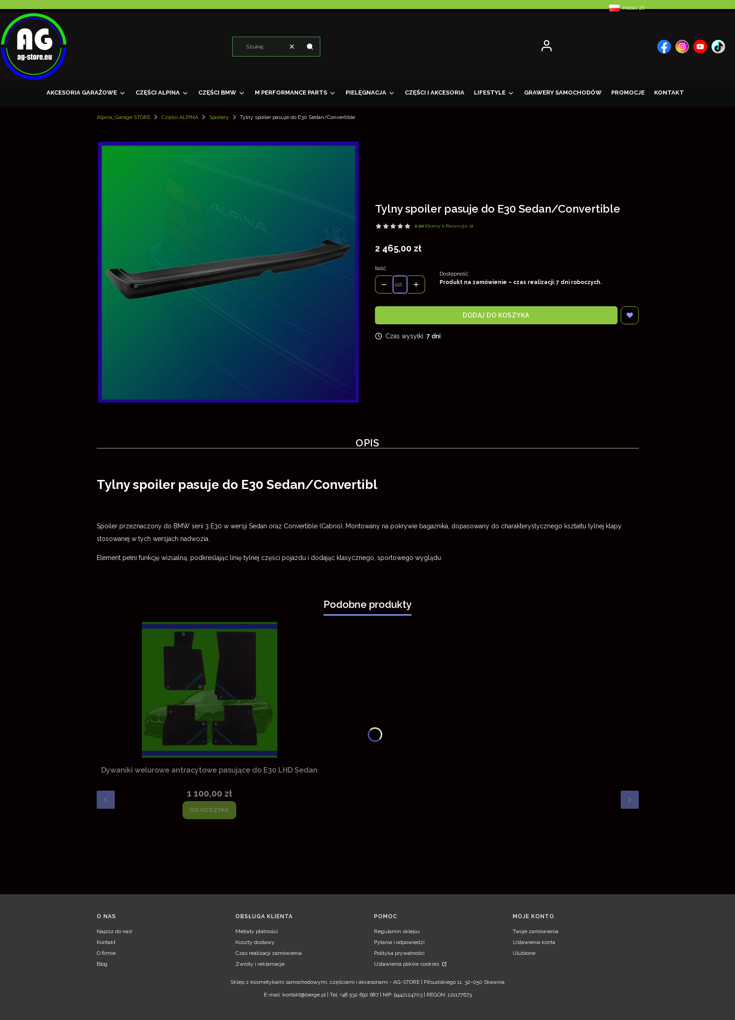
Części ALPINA (179, 117)
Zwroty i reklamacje (260, 964)
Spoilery (219, 117)
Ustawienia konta (534, 942)
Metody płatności (256, 931)
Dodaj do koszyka (496, 315)
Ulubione (524, 953)
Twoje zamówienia (535, 931)
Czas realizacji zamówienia (268, 953)
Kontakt (106, 942)
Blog (102, 964)
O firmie (106, 953)
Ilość (380, 268)
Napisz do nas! (114, 931)
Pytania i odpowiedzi (399, 942)
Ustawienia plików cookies (407, 964)
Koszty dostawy (255, 942)
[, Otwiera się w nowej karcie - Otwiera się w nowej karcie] (664, 46)
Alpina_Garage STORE (123, 117)
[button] (310, 46)
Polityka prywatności (399, 953)
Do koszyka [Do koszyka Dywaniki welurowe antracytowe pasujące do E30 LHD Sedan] (209, 810)
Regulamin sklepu (397, 931)
